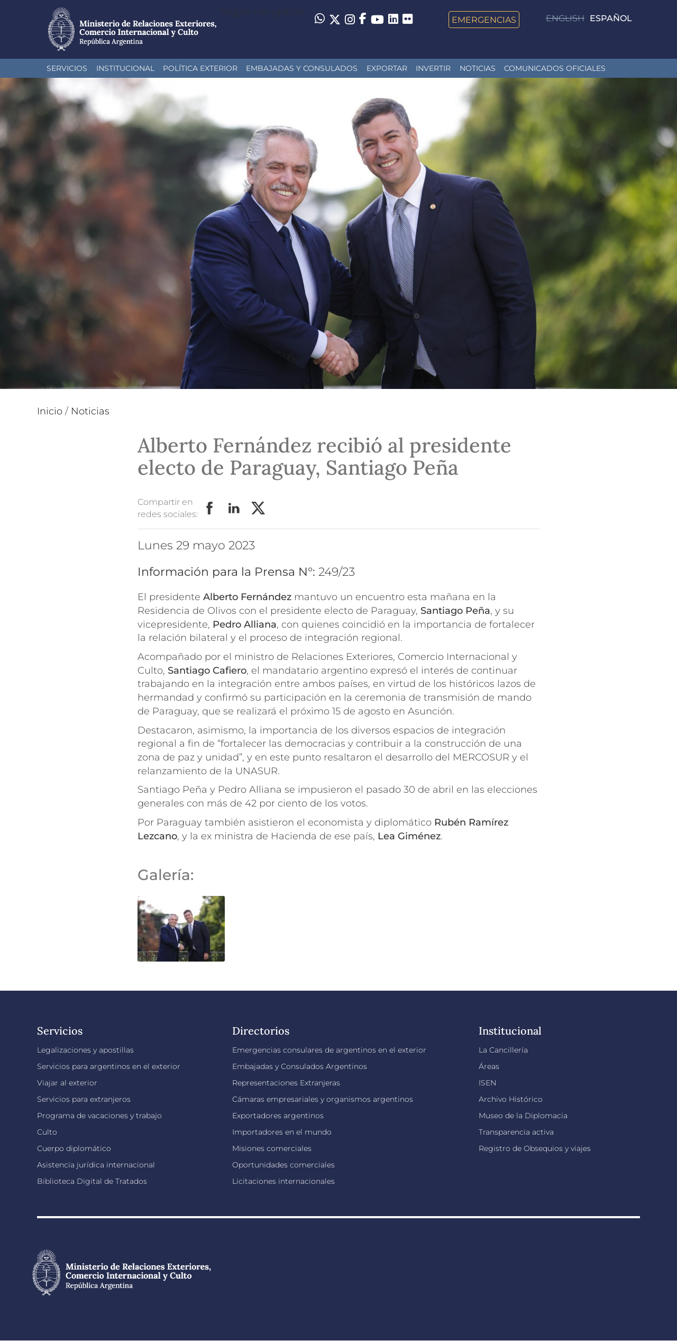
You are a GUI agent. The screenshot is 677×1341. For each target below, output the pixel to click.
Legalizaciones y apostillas (85, 1050)
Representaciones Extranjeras (286, 1083)
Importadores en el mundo (282, 1132)
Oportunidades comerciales (283, 1165)
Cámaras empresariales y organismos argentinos (322, 1099)
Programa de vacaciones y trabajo (99, 1115)
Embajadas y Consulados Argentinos (299, 1066)
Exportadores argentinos (278, 1115)
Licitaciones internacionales (283, 1181)
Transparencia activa (516, 1132)
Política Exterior (200, 68)
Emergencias (484, 19)
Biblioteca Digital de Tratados (92, 1181)
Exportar (387, 68)
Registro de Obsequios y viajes (535, 1148)
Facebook (210, 509)
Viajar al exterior (67, 1083)
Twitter (259, 509)
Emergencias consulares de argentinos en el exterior (329, 1050)
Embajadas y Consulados (302, 68)
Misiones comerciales (272, 1148)
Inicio (49, 411)
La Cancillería (503, 1050)
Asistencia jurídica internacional (96, 1165)
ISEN (487, 1083)
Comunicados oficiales (555, 68)
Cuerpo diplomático (74, 1148)
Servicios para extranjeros (84, 1099)
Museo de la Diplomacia (523, 1115)
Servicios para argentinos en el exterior (108, 1066)
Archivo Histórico (511, 1099)
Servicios (67, 68)
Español (611, 18)
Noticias (478, 68)
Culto (47, 1132)
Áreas (489, 1066)
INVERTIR (433, 68)
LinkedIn (234, 509)
